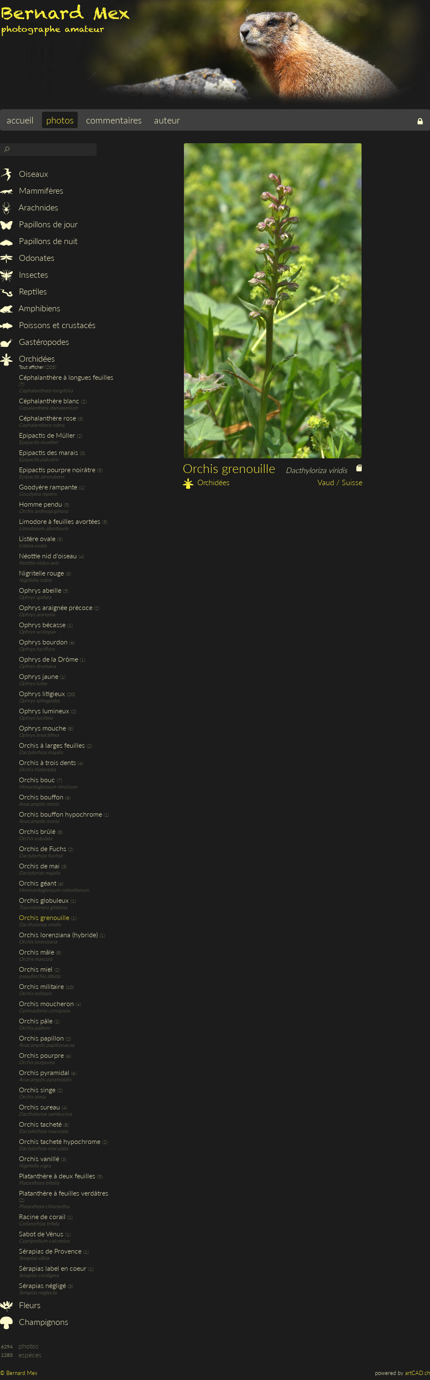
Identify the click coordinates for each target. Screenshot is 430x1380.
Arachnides (29, 207)
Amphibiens (30, 308)
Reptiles (23, 291)
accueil (20, 120)
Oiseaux (24, 173)
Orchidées (27, 358)
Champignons (34, 1322)
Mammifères (31, 190)
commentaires (114, 120)
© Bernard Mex (18, 1372)
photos (59, 120)
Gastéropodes (34, 341)
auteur (167, 120)
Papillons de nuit (39, 241)
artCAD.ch (417, 1372)
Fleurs (20, 1305)
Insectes (24, 274)
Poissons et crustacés (48, 325)
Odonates (27, 257)
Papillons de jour (39, 224)
